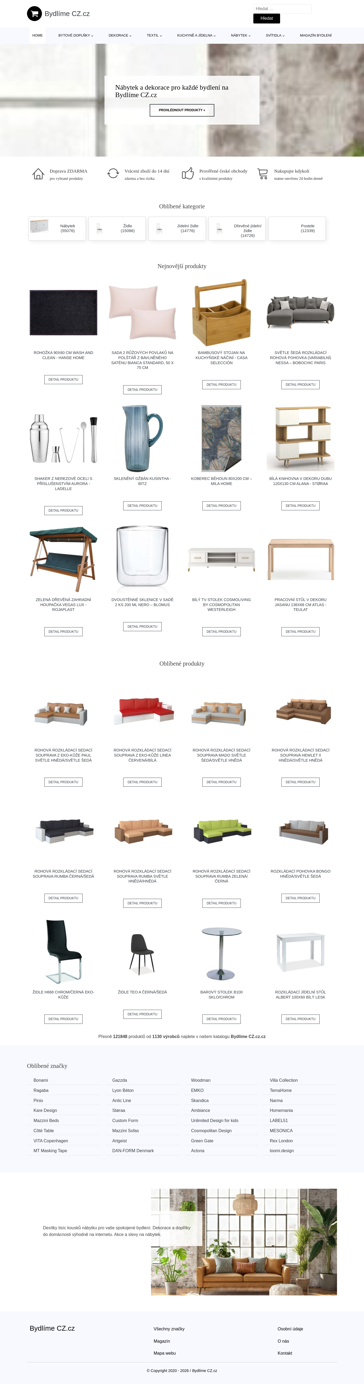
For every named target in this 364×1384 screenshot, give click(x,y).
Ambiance (202, 1110)
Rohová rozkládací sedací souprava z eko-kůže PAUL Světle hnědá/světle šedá (63, 755)
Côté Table (44, 1130)
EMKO (199, 1090)
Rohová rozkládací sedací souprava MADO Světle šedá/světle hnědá (221, 755)
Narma (278, 1100)
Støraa (119, 1110)
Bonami (41, 1080)
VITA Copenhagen (51, 1140)
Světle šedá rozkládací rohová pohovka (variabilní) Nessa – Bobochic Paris (300, 358)
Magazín (162, 1340)
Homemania (283, 1110)
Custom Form (126, 1120)
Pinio (38, 1100)
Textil (152, 35)
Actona (199, 1150)
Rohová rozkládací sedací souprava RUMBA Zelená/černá (221, 876)
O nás (283, 1340)
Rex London (283, 1140)
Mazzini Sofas (126, 1130)
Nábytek (239, 35)
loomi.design (284, 1150)
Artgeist (120, 1140)
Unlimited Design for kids (216, 1120)
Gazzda (120, 1080)
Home (37, 35)
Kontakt (285, 1353)
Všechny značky (169, 1328)
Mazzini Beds (46, 1120)
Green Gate (204, 1140)
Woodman (202, 1080)
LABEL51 (281, 1120)
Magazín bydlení (315, 35)
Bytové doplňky (74, 35)
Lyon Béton (124, 1090)
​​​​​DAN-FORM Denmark (134, 1150)
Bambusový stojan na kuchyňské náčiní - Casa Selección (221, 358)
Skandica (201, 1100)
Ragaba (41, 1090)
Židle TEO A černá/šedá (142, 992)
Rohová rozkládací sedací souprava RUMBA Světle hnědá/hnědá (142, 876)
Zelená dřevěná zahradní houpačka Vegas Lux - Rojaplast (63, 605)
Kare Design (45, 1110)
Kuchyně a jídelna (194, 35)
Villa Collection (286, 1080)
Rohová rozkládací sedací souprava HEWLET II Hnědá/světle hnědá (301, 755)
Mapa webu (165, 1353)
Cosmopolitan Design (213, 1130)
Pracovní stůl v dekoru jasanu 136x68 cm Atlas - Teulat (300, 605)
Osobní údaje (290, 1328)
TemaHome (283, 1090)
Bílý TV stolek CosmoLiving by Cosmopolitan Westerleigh (221, 605)
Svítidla (273, 35)
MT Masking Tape (50, 1150)
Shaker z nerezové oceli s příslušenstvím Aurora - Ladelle (63, 483)
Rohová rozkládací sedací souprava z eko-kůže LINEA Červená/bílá (142, 755)
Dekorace (118, 35)
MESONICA (283, 1130)
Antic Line (122, 1100)
